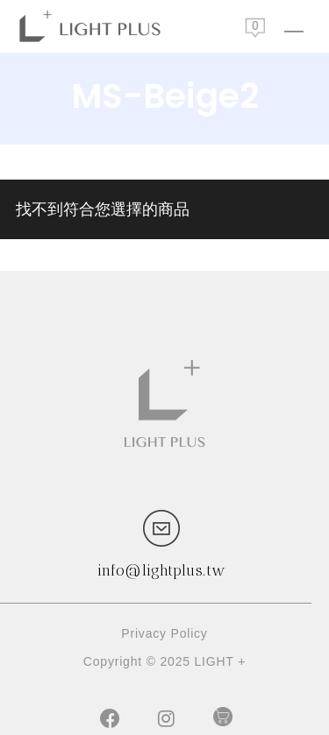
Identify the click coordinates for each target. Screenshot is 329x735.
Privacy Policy (164, 633)
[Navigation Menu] (294, 26)
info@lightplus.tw (161, 570)
